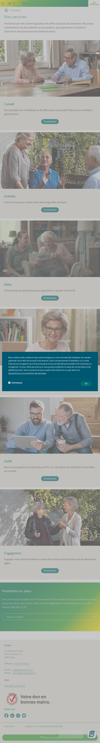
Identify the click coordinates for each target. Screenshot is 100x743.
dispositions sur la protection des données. (27, 373)
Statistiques (15, 382)
